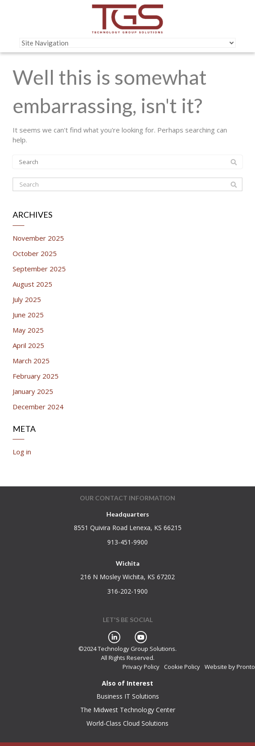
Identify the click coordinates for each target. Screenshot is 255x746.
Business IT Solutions (127, 696)
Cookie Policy (182, 667)
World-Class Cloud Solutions (127, 723)
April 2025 (28, 345)
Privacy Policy (141, 667)
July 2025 (27, 299)
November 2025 (38, 238)
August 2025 (32, 283)
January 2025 (33, 391)
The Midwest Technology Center (127, 709)
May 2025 (28, 329)
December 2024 (38, 406)
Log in (22, 451)
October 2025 (35, 253)
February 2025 (36, 375)
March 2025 (31, 360)
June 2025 (28, 314)
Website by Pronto (230, 667)
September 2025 (39, 268)
